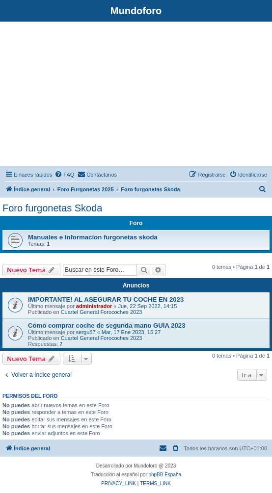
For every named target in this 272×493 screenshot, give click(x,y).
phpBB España (164, 474)
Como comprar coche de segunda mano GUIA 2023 (107, 325)
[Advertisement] (136, 95)
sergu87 (86, 332)
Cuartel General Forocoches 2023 (101, 312)
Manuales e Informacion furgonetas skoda (93, 237)
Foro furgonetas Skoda (52, 208)
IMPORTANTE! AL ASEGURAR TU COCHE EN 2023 (106, 299)
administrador (94, 306)
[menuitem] (64, 175)
